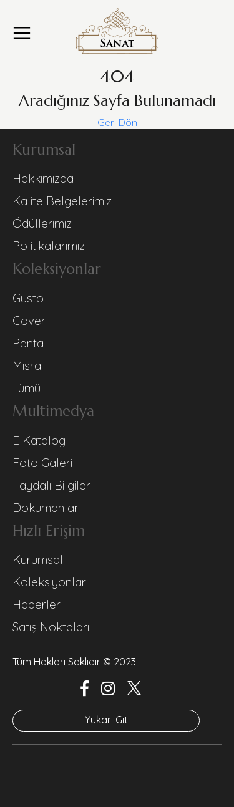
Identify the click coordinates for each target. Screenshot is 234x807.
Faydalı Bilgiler (51, 485)
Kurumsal (37, 559)
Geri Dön (117, 122)
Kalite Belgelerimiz (62, 200)
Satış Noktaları (50, 626)
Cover (29, 320)
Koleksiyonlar (49, 581)
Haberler (36, 604)
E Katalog (39, 440)
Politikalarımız (48, 245)
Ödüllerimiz (42, 223)
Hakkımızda (43, 178)
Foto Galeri (42, 462)
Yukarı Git (106, 719)
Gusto (28, 298)
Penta (28, 343)
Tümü (26, 387)
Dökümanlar (45, 507)
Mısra (26, 365)
